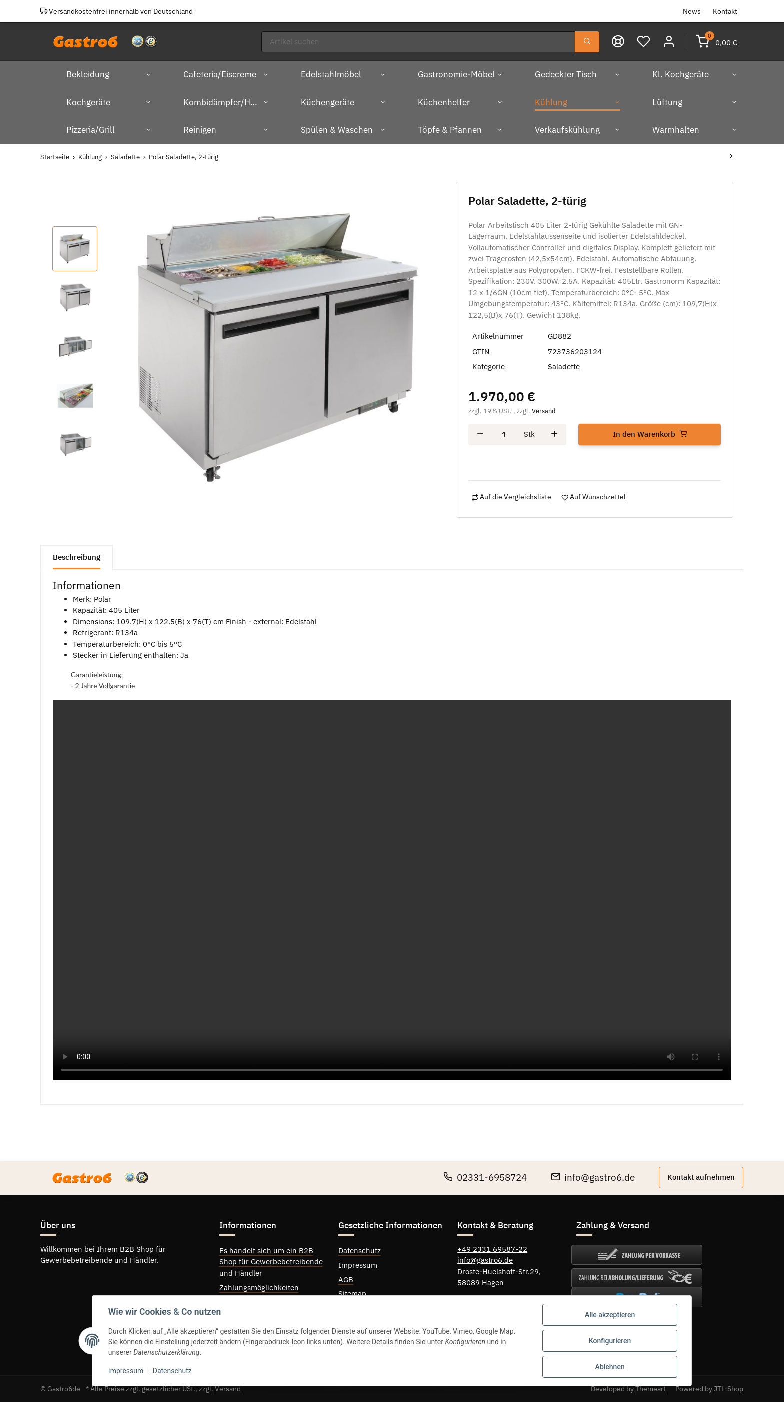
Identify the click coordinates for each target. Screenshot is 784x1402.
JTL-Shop (729, 1388)
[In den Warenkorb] (649, 434)
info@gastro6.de (593, 1177)
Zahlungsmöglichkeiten (259, 1287)
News (692, 11)
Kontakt (725, 11)
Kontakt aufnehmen (701, 1177)
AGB (346, 1279)
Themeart (652, 1388)
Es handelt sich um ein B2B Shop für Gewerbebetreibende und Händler (271, 1262)
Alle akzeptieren (610, 1315)
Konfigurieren (610, 1341)
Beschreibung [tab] (76, 557)
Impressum (358, 1265)
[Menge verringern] (480, 434)
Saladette (564, 366)
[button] (669, 41)
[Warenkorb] (717, 41)
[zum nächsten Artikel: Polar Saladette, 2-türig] (731, 157)
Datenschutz (359, 1250)
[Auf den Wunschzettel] (593, 497)
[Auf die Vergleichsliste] (511, 497)
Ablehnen (609, 1367)
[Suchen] (419, 42)
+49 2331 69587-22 (493, 1249)
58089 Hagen (481, 1282)
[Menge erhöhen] (554, 434)
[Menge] (504, 434)
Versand (544, 411)
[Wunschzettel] (643, 41)
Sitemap (352, 1293)
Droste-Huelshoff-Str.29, (499, 1271)
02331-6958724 (485, 1177)
